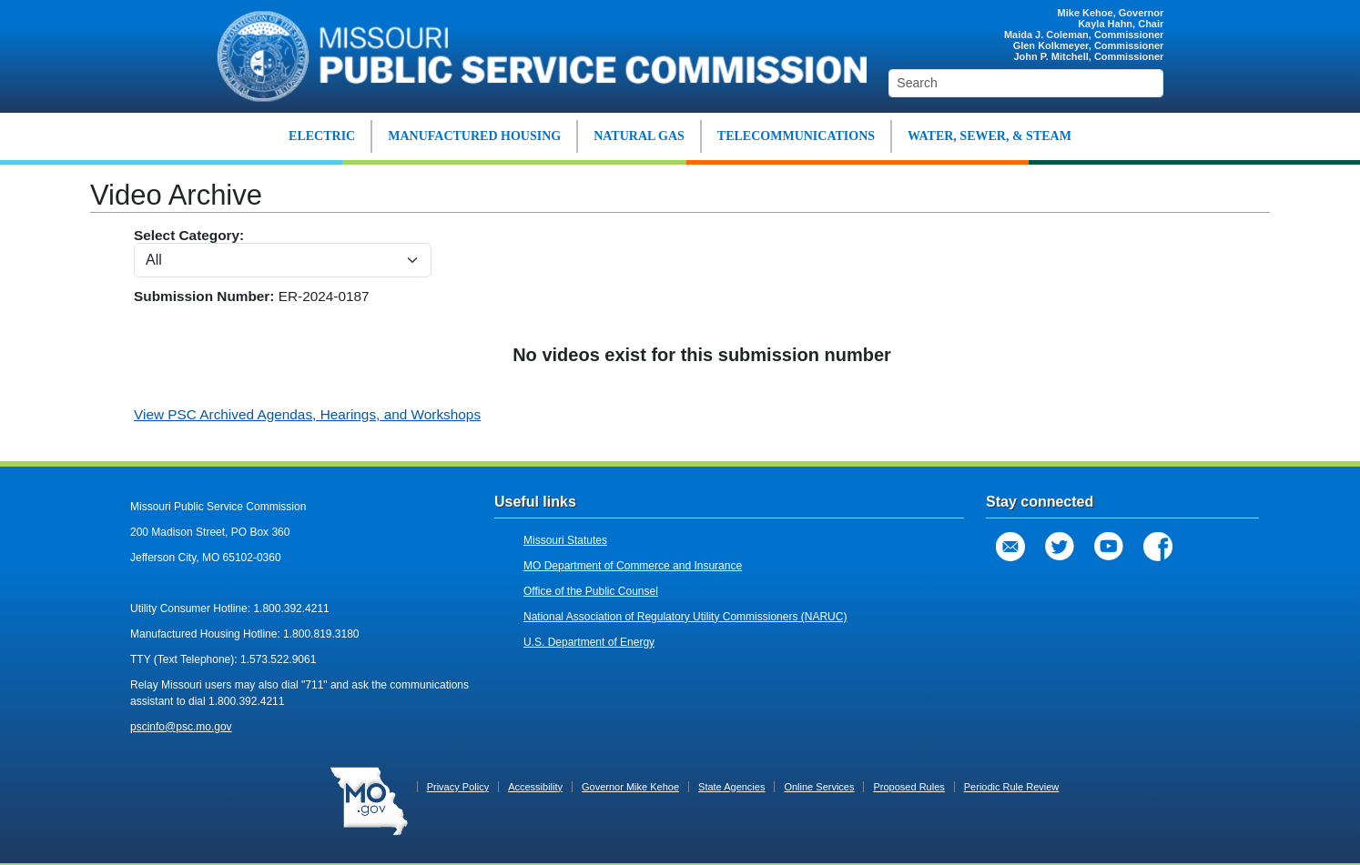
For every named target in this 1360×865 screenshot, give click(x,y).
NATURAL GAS (639, 136)
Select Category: (282, 252)
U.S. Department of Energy (589, 642)
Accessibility (535, 786)
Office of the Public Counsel (590, 591)
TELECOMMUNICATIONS (796, 136)
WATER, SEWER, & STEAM (989, 136)
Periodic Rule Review (1012, 786)
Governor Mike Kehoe (630, 786)
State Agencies (731, 786)
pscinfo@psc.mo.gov (181, 726)
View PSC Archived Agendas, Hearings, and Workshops (307, 414)
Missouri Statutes (565, 540)
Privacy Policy (458, 786)
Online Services (819, 786)
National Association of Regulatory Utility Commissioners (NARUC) (685, 616)
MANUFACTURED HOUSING (474, 136)
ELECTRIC (322, 136)
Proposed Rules (908, 786)
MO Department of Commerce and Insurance (632, 565)
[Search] (1025, 83)
